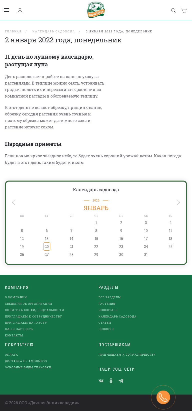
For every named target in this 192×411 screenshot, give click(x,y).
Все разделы (109, 297)
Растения (106, 304)
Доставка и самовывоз (26, 361)
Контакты (14, 335)
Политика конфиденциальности (34, 310)
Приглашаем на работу (26, 322)
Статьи (104, 322)
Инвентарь (108, 310)
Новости (106, 329)
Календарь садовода (96, 190)
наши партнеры (19, 329)
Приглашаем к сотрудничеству (33, 316)
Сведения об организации (28, 304)
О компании (16, 297)
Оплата (11, 354)
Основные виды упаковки (28, 367)
